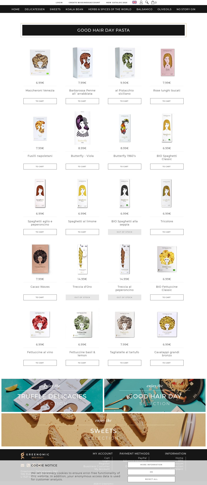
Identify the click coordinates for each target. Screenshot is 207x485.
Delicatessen (35, 9)
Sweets (55, 9)
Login (59, 3)
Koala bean (74, 9)
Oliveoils (164, 9)
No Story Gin (186, 9)
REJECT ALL (151, 479)
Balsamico (144, 9)
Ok (151, 472)
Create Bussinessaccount (84, 3)
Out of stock (124, 232)
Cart (107, 458)
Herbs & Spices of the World (109, 9)
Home (16, 9)
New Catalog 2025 (116, 3)
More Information (151, 465)
